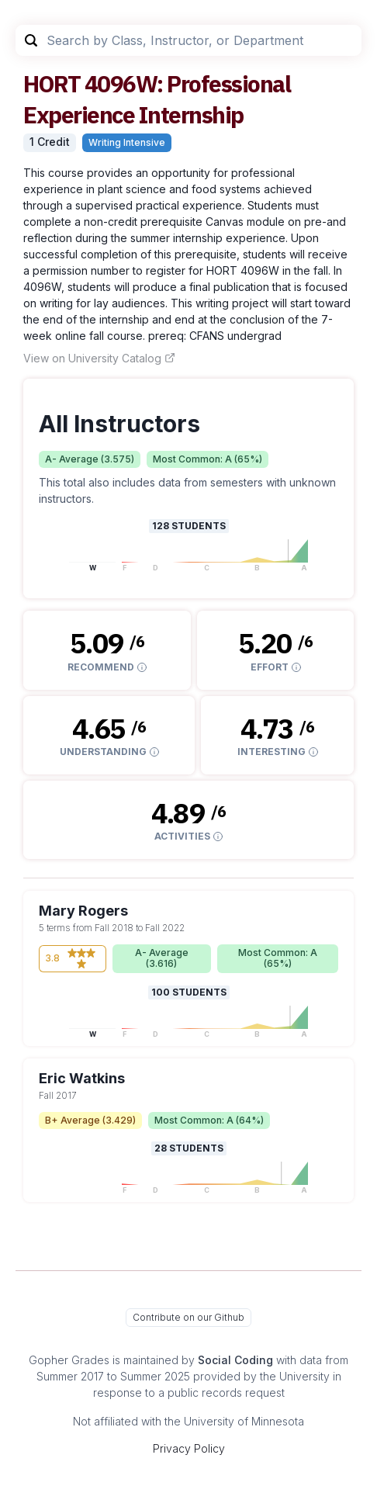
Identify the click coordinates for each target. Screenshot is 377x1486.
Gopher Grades (69, 1359)
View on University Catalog (99, 358)
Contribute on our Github (188, 1317)
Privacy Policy (189, 1448)
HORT (51, 83)
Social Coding (235, 1359)
